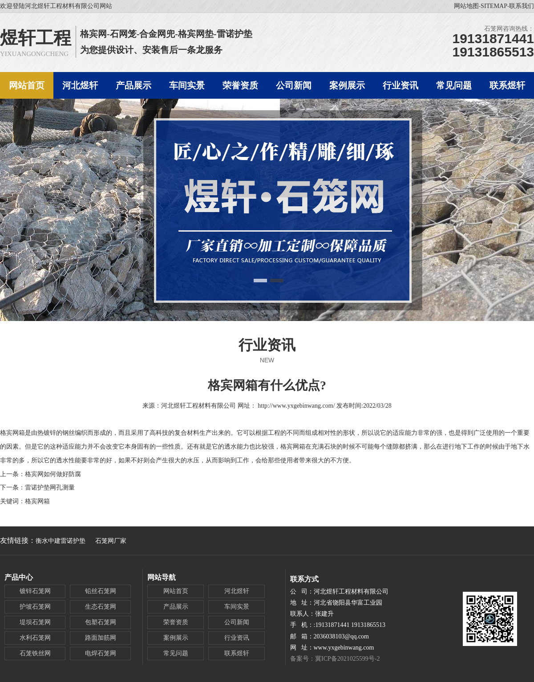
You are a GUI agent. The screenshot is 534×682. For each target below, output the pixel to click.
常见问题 (175, 653)
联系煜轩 (236, 653)
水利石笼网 (35, 637)
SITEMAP (494, 6)
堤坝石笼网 (35, 622)
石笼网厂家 (110, 541)
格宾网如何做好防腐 (53, 474)
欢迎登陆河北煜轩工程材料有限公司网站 (56, 6)
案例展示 (175, 637)
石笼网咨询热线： (509, 28)
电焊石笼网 (100, 653)
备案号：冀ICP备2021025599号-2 (335, 658)
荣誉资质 (175, 622)
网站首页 (175, 591)
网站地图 (466, 6)
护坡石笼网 (35, 606)
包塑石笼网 (100, 622)
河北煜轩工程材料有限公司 (198, 405)
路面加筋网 (100, 637)
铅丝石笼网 (100, 591)
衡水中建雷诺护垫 (60, 541)
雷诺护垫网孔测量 (50, 487)
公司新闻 (236, 622)
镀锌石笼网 (35, 591)
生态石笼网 (100, 606)
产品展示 (175, 606)
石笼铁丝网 (35, 653)
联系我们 (521, 6)
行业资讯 (267, 345)
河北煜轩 (236, 591)
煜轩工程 (35, 38)
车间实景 (236, 606)
